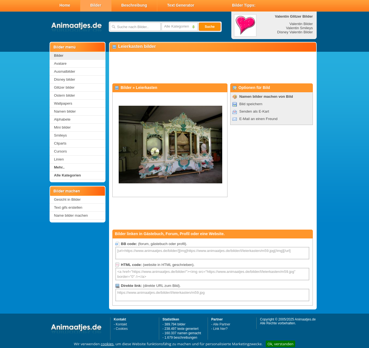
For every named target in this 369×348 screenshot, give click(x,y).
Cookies (121, 329)
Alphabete (62, 119)
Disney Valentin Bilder (295, 32)
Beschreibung (134, 5)
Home (64, 5)
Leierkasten (146, 87)
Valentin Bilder (301, 24)
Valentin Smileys (299, 28)
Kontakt (121, 324)
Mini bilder (62, 127)
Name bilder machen (71, 215)
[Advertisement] (212, 67)
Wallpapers (63, 103)
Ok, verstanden (280, 343)
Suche (210, 27)
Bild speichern (250, 104)
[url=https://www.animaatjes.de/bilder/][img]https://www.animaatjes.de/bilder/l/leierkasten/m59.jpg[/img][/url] (212, 253)
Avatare (60, 63)
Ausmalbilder (64, 71)
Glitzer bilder (64, 87)
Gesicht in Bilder (67, 199)
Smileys (60, 135)
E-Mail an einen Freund (258, 119)
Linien (59, 159)
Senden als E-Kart (254, 111)
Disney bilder (64, 79)
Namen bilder (65, 111)
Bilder (95, 5)
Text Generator (180, 5)
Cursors (60, 151)
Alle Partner (221, 324)
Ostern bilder (64, 95)
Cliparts (60, 143)
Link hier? (220, 329)
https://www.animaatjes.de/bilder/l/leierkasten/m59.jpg (212, 295)
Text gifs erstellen (68, 207)
